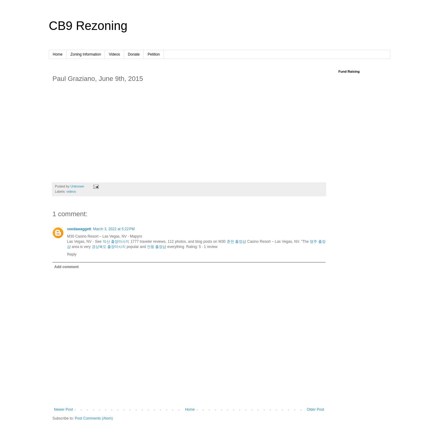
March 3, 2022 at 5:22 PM (113, 229)
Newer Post (63, 409)
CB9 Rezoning (88, 25)
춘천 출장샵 (236, 241)
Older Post (315, 409)
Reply (72, 254)
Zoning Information (85, 54)
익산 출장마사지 (116, 241)
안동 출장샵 (156, 247)
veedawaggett (79, 229)
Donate (134, 54)
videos (71, 191)
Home (57, 54)
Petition (154, 54)
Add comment (66, 267)
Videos (114, 54)
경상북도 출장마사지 (109, 247)
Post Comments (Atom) (94, 418)
